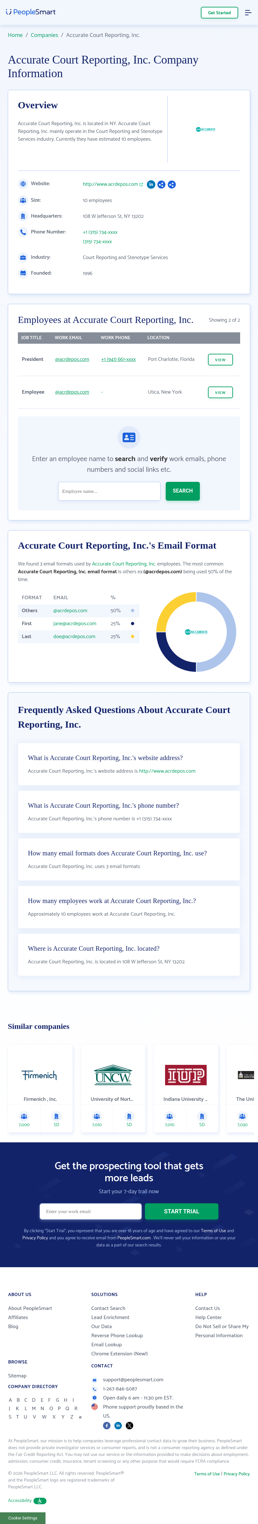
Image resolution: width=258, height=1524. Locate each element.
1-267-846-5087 (114, 1389)
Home (15, 35)
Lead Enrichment (110, 1317)
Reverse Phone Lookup (117, 1335)
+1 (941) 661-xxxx (118, 359)
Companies (44, 35)
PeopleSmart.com (133, 1238)
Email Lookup (106, 1344)
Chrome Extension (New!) (119, 1354)
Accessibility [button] (27, 1501)
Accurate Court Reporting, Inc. (124, 564)
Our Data (101, 1326)
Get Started (219, 13)
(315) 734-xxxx (97, 242)
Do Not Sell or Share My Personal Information (222, 1331)
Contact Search (108, 1308)
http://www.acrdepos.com (110, 184)
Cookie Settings (22, 1518)
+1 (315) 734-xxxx (100, 232)
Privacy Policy (35, 1238)
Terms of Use (213, 1231)
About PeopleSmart (30, 1308)
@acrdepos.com (72, 359)
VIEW (220, 360)
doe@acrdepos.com (74, 636)
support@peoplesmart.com (127, 1379)
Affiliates (18, 1317)
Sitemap (17, 1376)
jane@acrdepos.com (74, 623)
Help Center (208, 1317)
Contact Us (207, 1308)
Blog (13, 1326)
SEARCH (183, 491)
